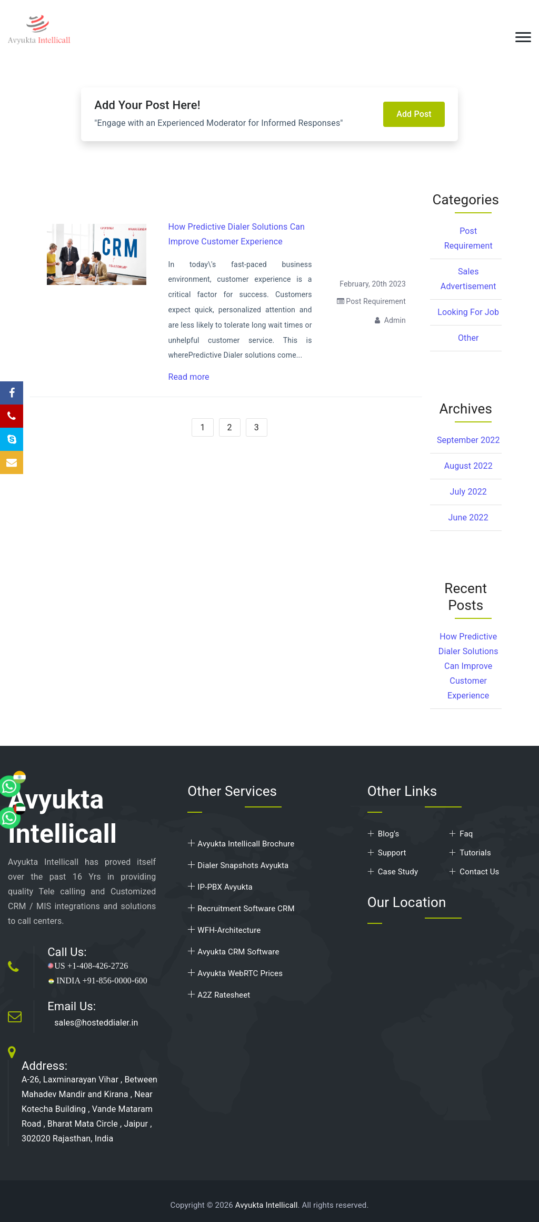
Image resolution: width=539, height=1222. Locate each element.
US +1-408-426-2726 (87, 965)
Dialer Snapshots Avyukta (237, 865)
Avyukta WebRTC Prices (235, 973)
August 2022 (468, 466)
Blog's (389, 834)
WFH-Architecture (224, 930)
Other (468, 338)
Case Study (398, 871)
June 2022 (468, 518)
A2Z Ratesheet (218, 995)
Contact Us (479, 871)
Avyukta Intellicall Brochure (240, 844)
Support (392, 853)
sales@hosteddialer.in (96, 1023)
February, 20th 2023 (373, 284)
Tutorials (475, 853)
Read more (188, 377)
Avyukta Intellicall (266, 1205)
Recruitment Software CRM (240, 908)
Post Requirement (371, 301)
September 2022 (468, 440)
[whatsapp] (34, 762)
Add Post (414, 114)
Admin (390, 320)
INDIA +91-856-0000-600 (97, 980)
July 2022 (468, 492)
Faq (466, 834)
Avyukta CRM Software (233, 952)
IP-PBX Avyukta (219, 887)
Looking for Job (468, 312)
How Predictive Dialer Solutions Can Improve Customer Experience (468, 666)
